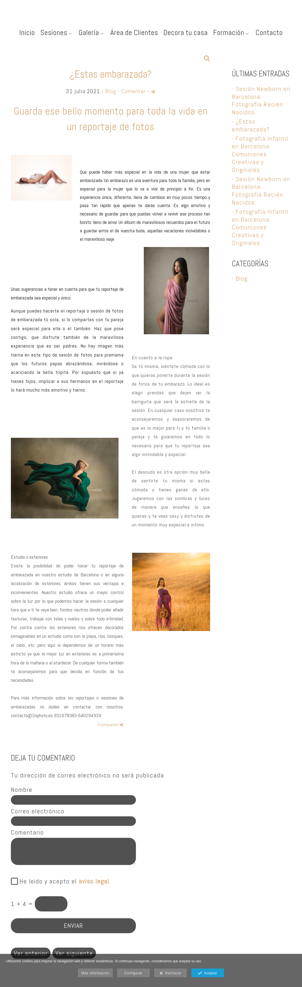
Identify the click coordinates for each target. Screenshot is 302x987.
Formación (228, 32)
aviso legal (94, 881)
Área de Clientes (134, 32)
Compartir (110, 724)
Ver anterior (31, 953)
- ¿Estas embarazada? (250, 125)
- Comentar (132, 91)
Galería (89, 32)
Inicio (27, 32)
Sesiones (53, 32)
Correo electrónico (37, 811)
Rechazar (171, 973)
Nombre (21, 790)
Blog (110, 91)
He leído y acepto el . (63, 881)
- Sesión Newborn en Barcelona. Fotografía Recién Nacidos (261, 100)
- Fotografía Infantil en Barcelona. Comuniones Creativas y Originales (260, 154)
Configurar (133, 973)
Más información (95, 973)
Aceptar (207, 973)
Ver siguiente (74, 953)
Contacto (269, 32)
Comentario (27, 832)
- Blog (240, 278)
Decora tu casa (185, 32)
